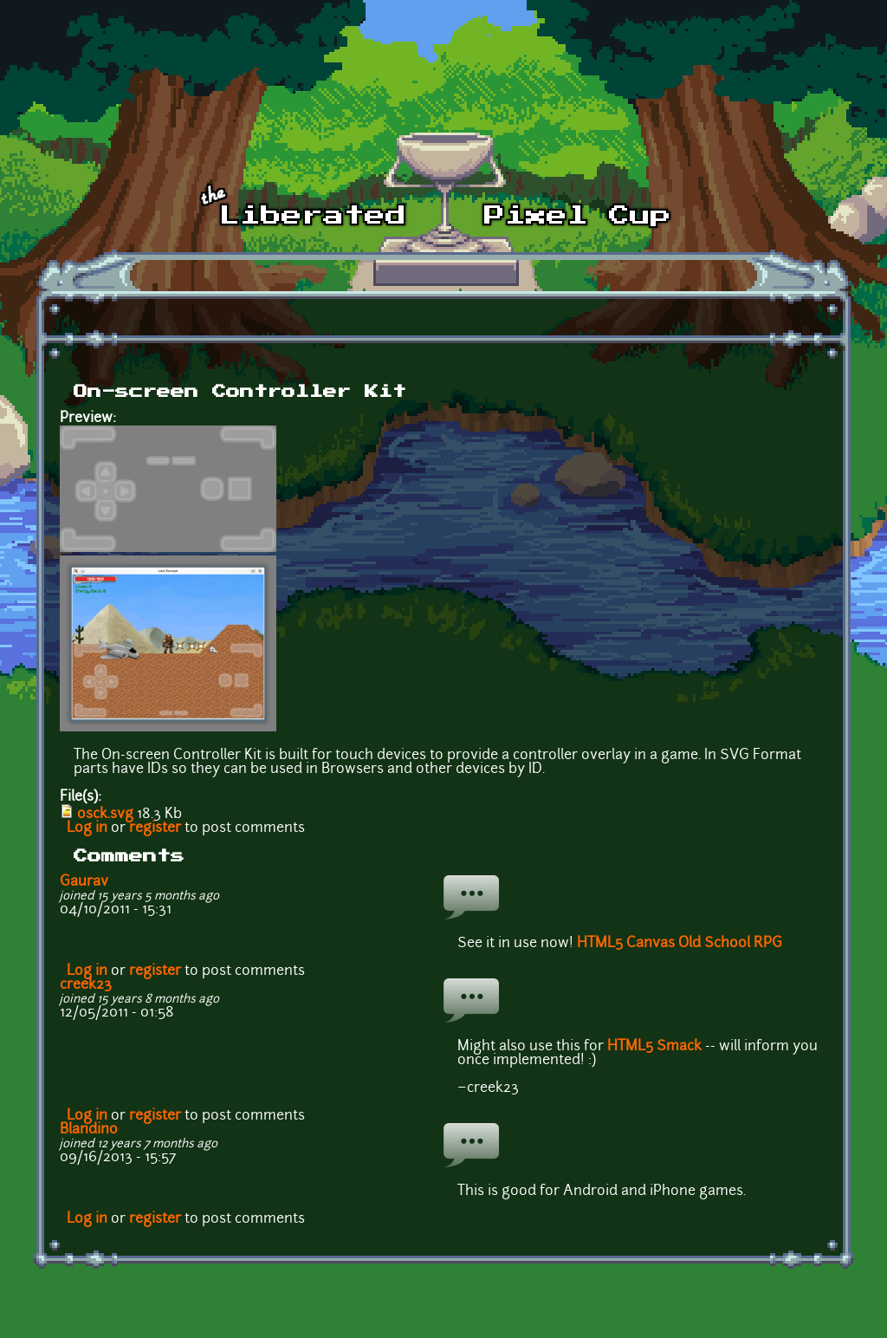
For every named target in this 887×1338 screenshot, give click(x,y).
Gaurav (84, 882)
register (155, 828)
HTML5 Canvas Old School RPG (679, 944)
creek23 (86, 985)
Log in (87, 828)
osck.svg (105, 815)
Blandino (89, 1130)
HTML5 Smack (654, 1047)
